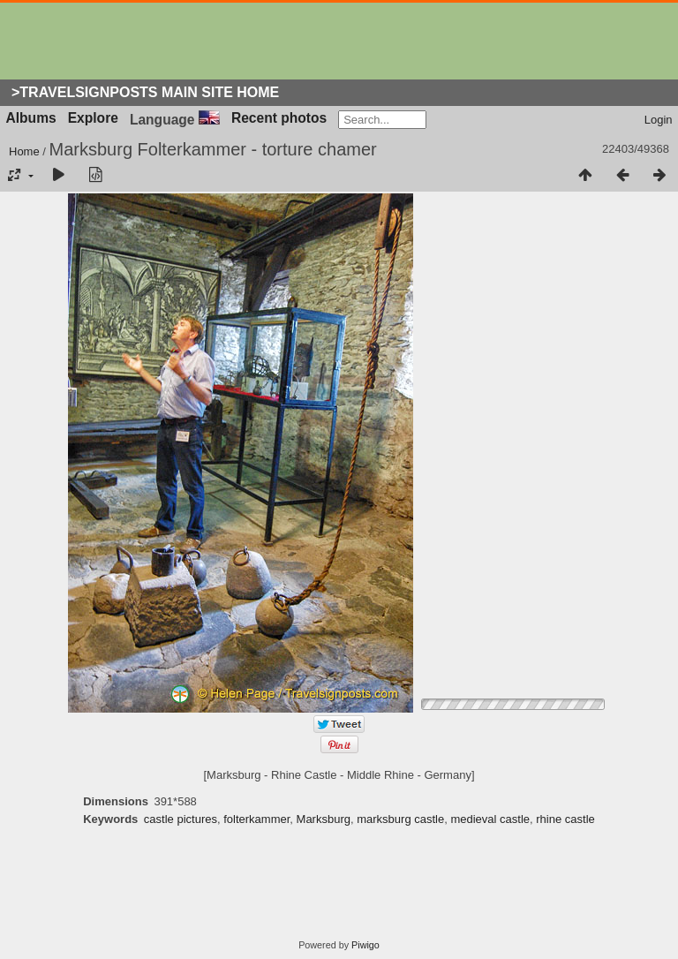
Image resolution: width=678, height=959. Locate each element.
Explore (93, 117)
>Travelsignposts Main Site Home (145, 92)
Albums (31, 117)
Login (658, 119)
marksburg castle (400, 819)
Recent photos (279, 117)
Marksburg (323, 819)
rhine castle (565, 819)
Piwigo (365, 945)
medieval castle (490, 819)
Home (24, 151)
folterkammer (256, 819)
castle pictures (180, 819)
